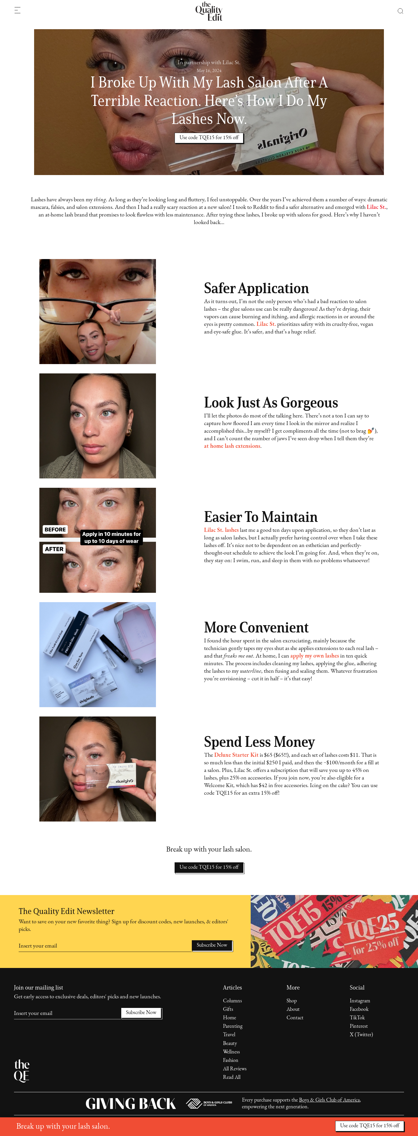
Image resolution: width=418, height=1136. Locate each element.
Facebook (359, 1009)
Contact (295, 1018)
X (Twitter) (361, 1035)
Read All (231, 1077)
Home (229, 1018)
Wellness (231, 1052)
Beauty (230, 1043)
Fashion (230, 1060)
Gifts (228, 1009)
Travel (229, 1035)
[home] (209, 11)
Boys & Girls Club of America (329, 1100)
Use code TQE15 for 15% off (209, 867)
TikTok (357, 1018)
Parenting (233, 1026)
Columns (232, 1001)
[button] (397, 11)
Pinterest (359, 1026)
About (293, 1009)
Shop (292, 1001)
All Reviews (235, 1069)
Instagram (360, 1001)
